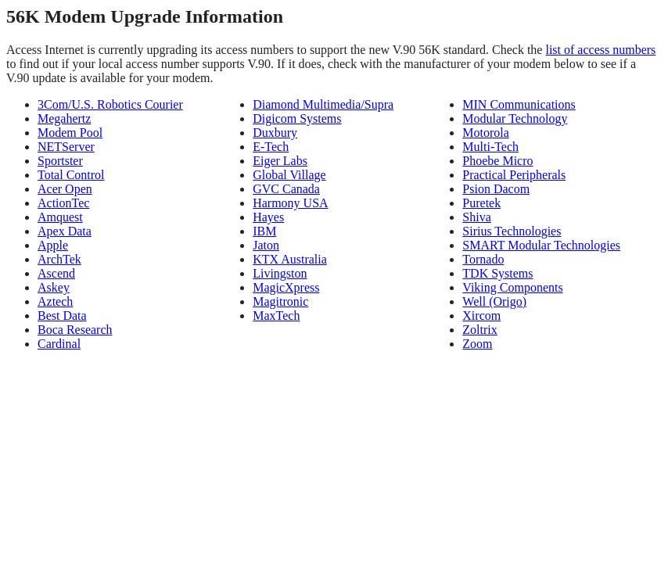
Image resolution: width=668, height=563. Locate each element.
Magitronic (280, 301)
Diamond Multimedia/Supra (323, 104)
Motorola (485, 132)
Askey (54, 287)
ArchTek (59, 259)
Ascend (56, 273)
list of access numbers (600, 49)
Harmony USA (290, 203)
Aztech (55, 301)
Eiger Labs (280, 160)
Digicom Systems (297, 118)
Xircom (481, 315)
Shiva (476, 217)
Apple (53, 245)
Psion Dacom (496, 188)
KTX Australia (290, 259)
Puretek (481, 203)
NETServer (66, 146)
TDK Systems (497, 273)
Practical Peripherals (514, 174)
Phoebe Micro (497, 160)
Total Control (71, 174)
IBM (264, 231)
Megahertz (64, 118)
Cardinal (59, 343)
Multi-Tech (490, 146)
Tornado (483, 259)
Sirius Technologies (511, 231)
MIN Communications (518, 104)
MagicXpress (286, 287)
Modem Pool (70, 132)
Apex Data (65, 231)
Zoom (477, 343)
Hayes (268, 217)
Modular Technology (514, 118)
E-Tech (271, 146)
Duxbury (275, 132)
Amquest (60, 217)
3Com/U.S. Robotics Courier (110, 104)
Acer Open (65, 188)
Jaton (266, 245)
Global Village (289, 174)
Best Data (62, 315)
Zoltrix (479, 329)
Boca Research (75, 329)
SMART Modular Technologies (541, 245)
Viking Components (512, 287)
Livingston (280, 273)
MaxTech (276, 315)
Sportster (60, 160)
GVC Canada (286, 188)
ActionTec (63, 203)
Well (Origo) (494, 301)
